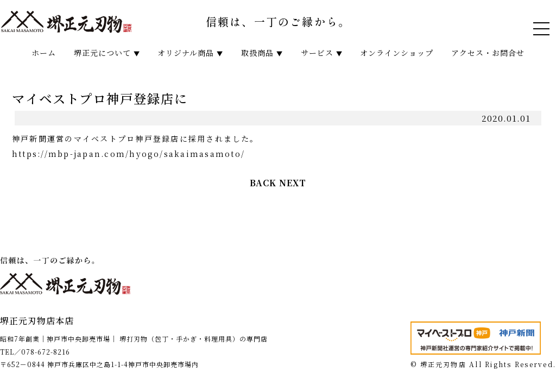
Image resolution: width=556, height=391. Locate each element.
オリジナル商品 (190, 52)
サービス (322, 52)
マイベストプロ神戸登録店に (100, 98)
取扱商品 (262, 52)
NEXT (292, 182)
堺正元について (107, 52)
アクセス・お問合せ (488, 52)
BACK (263, 182)
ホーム (43, 52)
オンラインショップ (396, 52)
